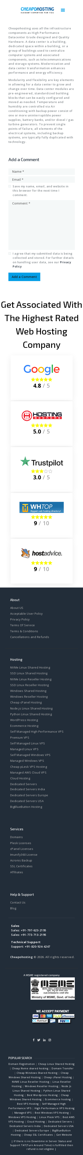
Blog (13, 908)
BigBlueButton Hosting (26, 807)
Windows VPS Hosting (22, 1117)
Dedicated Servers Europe (29, 795)
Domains (16, 837)
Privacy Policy (20, 619)
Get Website (64, 1134)
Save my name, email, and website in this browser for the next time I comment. (41, 190)
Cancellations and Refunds (29, 637)
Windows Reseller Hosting (29, 697)
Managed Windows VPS (27, 761)
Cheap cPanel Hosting (26, 702)
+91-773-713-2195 (33, 935)
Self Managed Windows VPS (30, 755)
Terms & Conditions (24, 631)
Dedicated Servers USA (27, 801)
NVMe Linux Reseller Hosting (31, 679)
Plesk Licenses (20, 843)
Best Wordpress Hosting (42, 1095)
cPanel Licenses (21, 849)
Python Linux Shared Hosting (31, 714)
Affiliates (16, 872)
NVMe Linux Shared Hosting (30, 667)
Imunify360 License (24, 855)
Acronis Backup (21, 860)
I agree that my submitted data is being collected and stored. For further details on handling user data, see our (43, 260)
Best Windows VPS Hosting (52, 1112)
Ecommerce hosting (58, 1099)
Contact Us (18, 902)
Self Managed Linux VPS (27, 743)
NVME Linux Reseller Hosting (30, 1081)
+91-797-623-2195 (33, 930)
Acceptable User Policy (26, 614)
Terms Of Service (22, 625)
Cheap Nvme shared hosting (30, 1068)
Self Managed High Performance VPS (37, 731)
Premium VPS (19, 738)
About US (16, 608)
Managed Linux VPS (24, 749)
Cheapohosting (21, 957)
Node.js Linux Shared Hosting (31, 708)
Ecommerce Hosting (24, 726)
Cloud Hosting (20, 778)
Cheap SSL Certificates (38, 1134)
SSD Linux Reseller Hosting (29, 685)
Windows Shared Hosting (28, 691)
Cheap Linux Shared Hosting (56, 1064)
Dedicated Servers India (27, 789)
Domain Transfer (62, 1068)
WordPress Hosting (24, 720)
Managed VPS (23, 1112)
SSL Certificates (21, 866)
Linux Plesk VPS (49, 1117)
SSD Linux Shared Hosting (29, 673)
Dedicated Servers (23, 784)
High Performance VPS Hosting (54, 1108)
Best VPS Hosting (28, 1103)
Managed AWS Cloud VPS (28, 772)
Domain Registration (21, 1064)
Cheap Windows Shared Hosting (37, 1072)
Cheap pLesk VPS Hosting (28, 767)
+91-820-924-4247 (37, 946)
